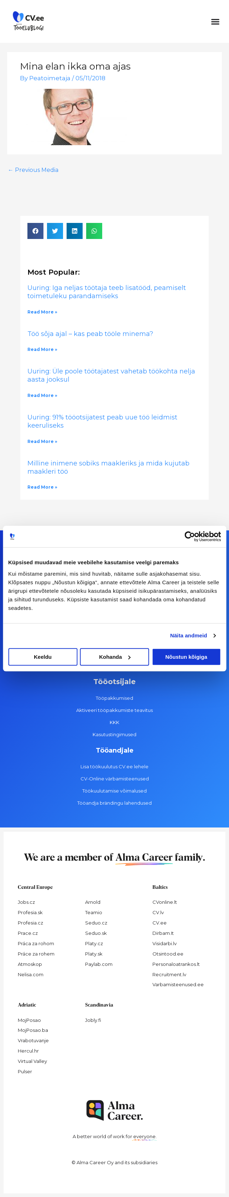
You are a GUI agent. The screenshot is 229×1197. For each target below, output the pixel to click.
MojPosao (29, 1020)
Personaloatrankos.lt (176, 964)
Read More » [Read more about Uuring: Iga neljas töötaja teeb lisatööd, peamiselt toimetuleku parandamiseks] (42, 312)
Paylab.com (99, 964)
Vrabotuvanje (33, 1040)
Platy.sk (94, 954)
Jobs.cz (26, 902)
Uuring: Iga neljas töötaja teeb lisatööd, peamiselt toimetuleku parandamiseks (106, 292)
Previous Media (33, 170)
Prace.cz (28, 933)
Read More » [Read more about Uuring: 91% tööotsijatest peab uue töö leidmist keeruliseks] (42, 441)
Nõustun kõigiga (186, 657)
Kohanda (114, 657)
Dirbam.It (163, 933)
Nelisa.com (30, 974)
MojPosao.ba (33, 1030)
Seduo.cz (96, 923)
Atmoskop (30, 964)
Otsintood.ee (167, 954)
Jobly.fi (93, 1020)
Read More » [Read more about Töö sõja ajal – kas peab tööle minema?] (42, 349)
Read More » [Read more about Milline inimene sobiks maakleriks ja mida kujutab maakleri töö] (42, 487)
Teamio (93, 912)
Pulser (25, 1071)
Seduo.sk (96, 933)
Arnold (92, 902)
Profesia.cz (30, 923)
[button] (215, 21)
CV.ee (159, 923)
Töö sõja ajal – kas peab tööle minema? (90, 334)
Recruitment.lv (169, 974)
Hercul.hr (28, 1051)
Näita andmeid (188, 635)
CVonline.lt (164, 902)
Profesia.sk (30, 912)
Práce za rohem (36, 954)
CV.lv (158, 912)
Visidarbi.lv (164, 943)
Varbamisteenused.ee (178, 984)
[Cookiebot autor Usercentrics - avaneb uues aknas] (189, 536)
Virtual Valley (32, 1061)
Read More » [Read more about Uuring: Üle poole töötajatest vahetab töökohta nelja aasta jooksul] (42, 395)
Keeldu (43, 657)
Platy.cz (94, 943)
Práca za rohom (36, 943)
